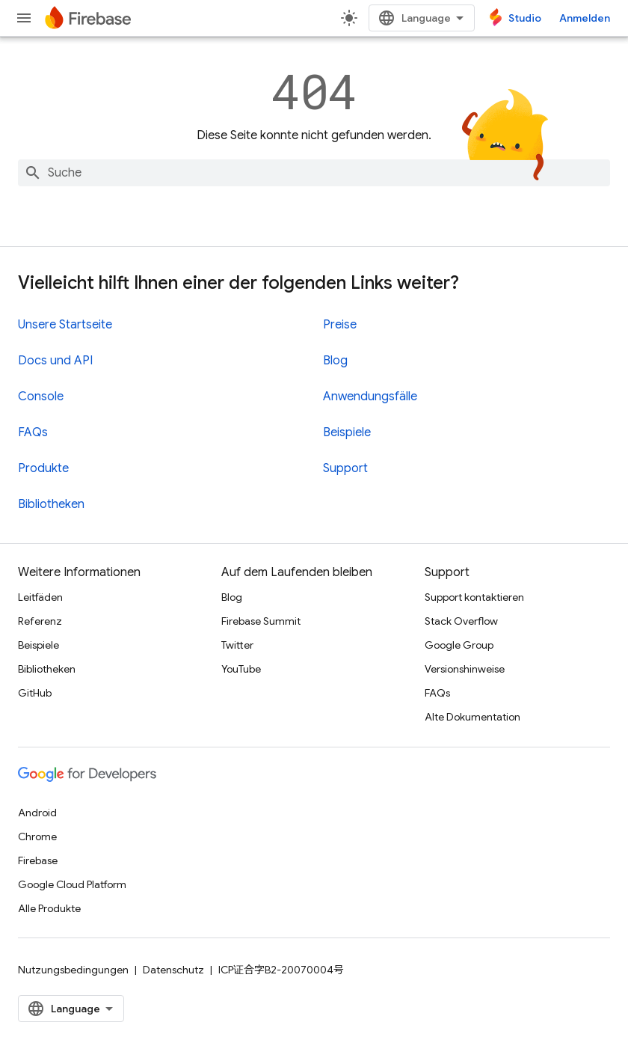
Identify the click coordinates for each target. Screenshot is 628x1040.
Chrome (37, 836)
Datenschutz (173, 970)
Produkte (43, 468)
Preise (340, 324)
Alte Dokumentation (472, 717)
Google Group (459, 645)
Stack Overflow (461, 621)
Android (37, 812)
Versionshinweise (465, 669)
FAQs (33, 432)
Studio (524, 18)
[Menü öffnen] (24, 18)
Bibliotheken (51, 504)
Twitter (237, 645)
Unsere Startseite (65, 324)
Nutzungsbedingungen (73, 970)
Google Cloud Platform (72, 884)
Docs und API (55, 360)
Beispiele (347, 432)
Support (345, 468)
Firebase (38, 860)
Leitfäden (40, 597)
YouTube (241, 669)
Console (41, 396)
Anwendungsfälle (370, 396)
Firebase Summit (261, 621)
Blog (335, 360)
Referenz (40, 621)
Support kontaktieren (474, 597)
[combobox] (314, 172)
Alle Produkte (49, 908)
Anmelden (584, 18)
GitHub (35, 693)
